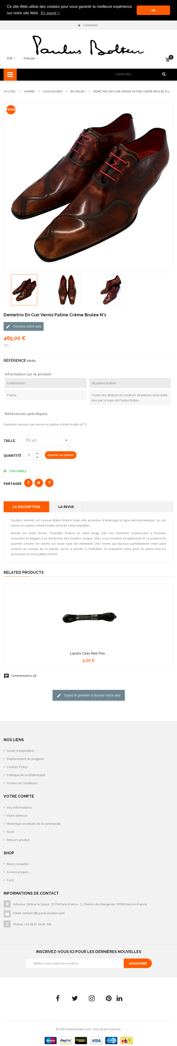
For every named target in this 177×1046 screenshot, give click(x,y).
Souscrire (138, 962)
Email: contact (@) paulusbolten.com (39, 912)
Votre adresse (17, 815)
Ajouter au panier (60, 454)
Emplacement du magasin (25, 758)
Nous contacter (18, 863)
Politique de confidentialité (26, 774)
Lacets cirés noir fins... (88, 653)
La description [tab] (26, 506)
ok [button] (153, 10)
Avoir (10, 831)
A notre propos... (19, 871)
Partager (28, 482)
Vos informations (19, 807)
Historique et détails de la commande (34, 823)
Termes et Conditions (22, 782)
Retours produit (18, 839)
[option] (24, 289)
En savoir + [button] (50, 13)
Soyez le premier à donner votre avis (89, 694)
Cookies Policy (17, 766)
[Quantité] (29, 454)
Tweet (39, 482)
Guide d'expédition (20, 750)
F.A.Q (10, 879)
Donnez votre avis (23, 325)
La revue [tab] (66, 506)
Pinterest (49, 482)
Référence (15, 360)
